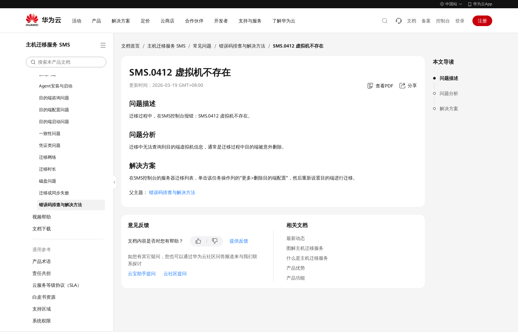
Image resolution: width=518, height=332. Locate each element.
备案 (426, 20)
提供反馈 (239, 241)
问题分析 (449, 93)
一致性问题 (49, 133)
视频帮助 (41, 216)
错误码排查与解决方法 (60, 204)
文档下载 (41, 228)
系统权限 (41, 320)
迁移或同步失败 (54, 192)
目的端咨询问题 (54, 97)
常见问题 (202, 46)
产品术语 (41, 261)
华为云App (482, 4)
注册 (482, 20)
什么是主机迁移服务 (307, 258)
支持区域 (41, 309)
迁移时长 (47, 169)
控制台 (443, 20)
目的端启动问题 (54, 121)
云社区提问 (175, 273)
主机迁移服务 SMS (166, 46)
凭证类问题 (49, 145)
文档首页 (130, 46)
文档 (411, 20)
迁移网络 (47, 157)
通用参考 (41, 249)
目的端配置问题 (54, 109)
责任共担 (41, 273)
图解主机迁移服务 (304, 248)
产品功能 (295, 278)
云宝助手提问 (142, 273)
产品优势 (295, 268)
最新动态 (295, 238)
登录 (459, 20)
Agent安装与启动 (55, 85)
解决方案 (449, 108)
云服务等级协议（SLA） (57, 285)
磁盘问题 (47, 181)
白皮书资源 (44, 297)
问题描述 (449, 78)
